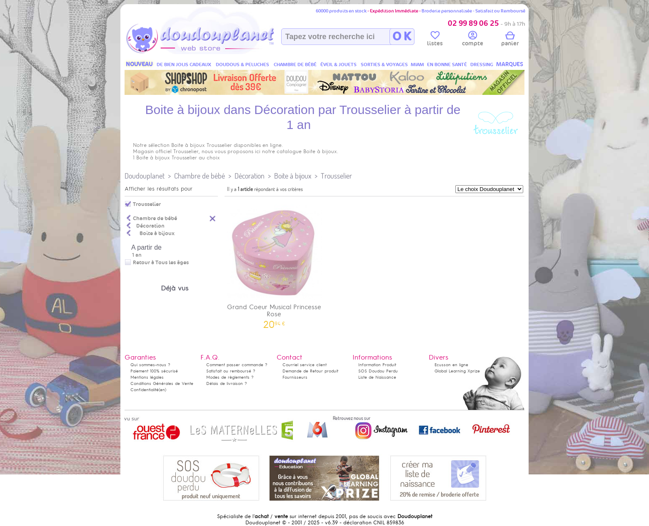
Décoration (250, 176)
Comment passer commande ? (236, 364)
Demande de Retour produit (310, 371)
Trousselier (336, 176)
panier (510, 40)
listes (435, 40)
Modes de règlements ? (230, 377)
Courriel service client (304, 364)
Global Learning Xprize (457, 371)
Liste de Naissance (377, 377)
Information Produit (377, 364)
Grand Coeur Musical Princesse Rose (274, 264)
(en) (162, 389)
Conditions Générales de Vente (161, 383)
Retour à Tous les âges (161, 262)
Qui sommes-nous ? (150, 364)
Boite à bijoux (292, 176)
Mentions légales (147, 377)
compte (472, 40)
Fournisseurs (294, 377)
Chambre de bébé (199, 176)
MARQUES (509, 64)
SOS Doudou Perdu (378, 371)
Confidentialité (144, 389)
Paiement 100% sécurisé (154, 371)
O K (401, 36)
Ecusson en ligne (451, 364)
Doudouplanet (145, 176)
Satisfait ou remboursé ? (230, 371)
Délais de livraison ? (226, 383)
